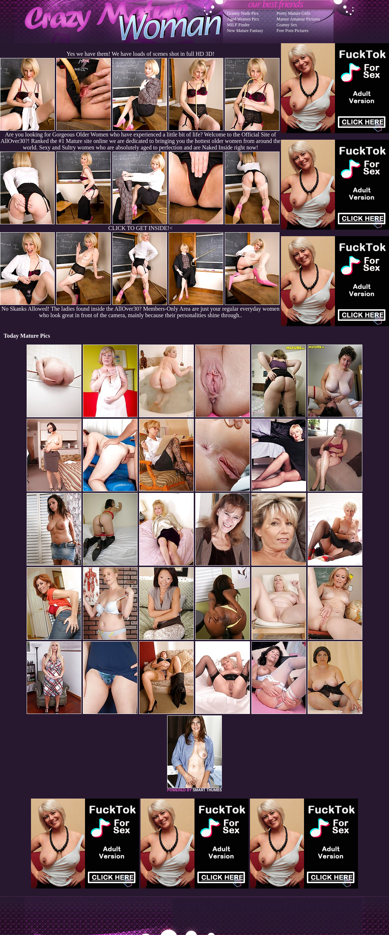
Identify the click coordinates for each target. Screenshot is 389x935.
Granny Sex (287, 24)
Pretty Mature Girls (293, 13)
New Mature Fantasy (245, 30)
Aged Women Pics (243, 19)
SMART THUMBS (207, 790)
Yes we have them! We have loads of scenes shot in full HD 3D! (140, 54)
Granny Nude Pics (243, 13)
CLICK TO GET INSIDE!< (140, 228)
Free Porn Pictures (293, 30)
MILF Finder (238, 24)
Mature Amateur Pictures (298, 19)
